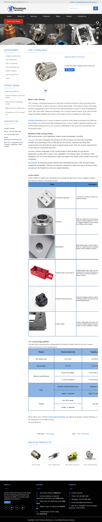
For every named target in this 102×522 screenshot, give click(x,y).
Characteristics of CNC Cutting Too (14, 113)
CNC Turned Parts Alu (90, 465)
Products (46, 16)
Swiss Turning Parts (12, 74)
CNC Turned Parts (83, 434)
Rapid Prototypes (11, 71)
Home (9, 16)
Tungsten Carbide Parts (13, 56)
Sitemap (71, 520)
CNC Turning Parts (12, 63)
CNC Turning (50, 434)
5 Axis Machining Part (12, 67)
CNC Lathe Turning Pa (72, 465)
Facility (69, 16)
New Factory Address (12, 91)
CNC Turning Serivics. (48, 422)
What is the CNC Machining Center (14, 103)
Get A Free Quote (13, 21)
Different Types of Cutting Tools (15, 108)
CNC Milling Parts (11, 60)
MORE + (7, 502)
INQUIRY (69, 70)
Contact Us (82, 16)
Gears (8, 78)
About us (21, 16)
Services (33, 16)
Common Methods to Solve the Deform (15, 96)
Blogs (58, 16)
